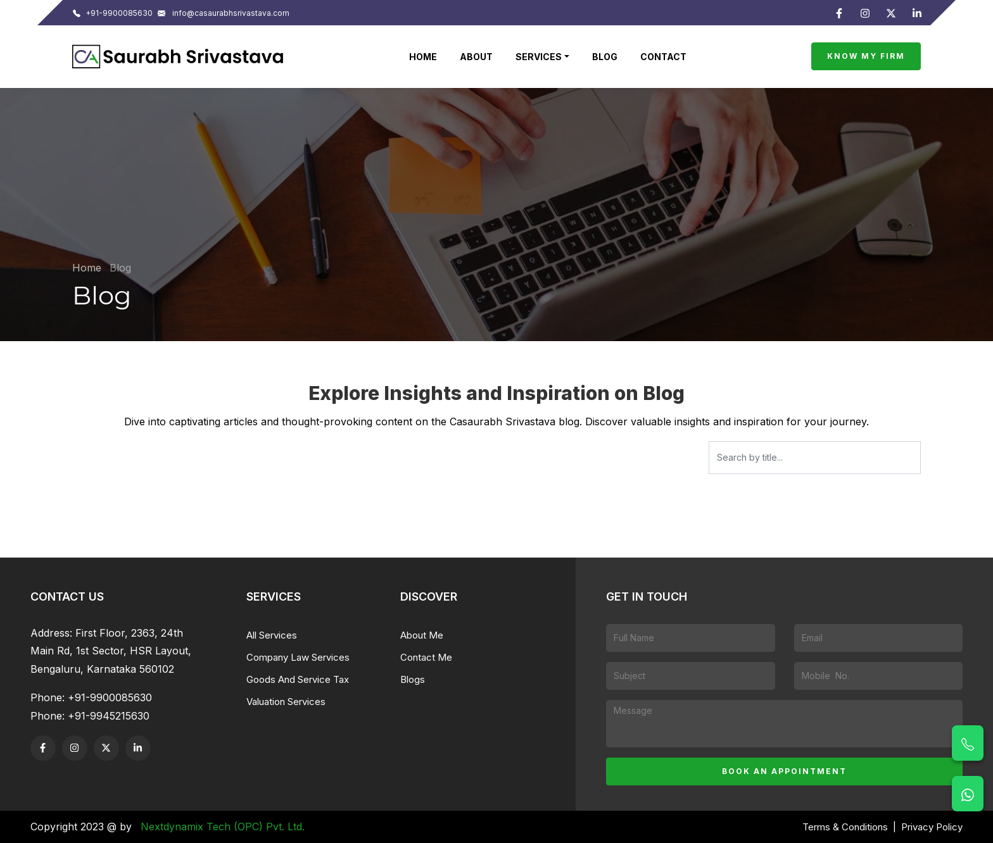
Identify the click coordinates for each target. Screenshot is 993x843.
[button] (542, 56)
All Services (271, 635)
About (476, 56)
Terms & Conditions (845, 827)
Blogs (412, 679)
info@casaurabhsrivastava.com (223, 13)
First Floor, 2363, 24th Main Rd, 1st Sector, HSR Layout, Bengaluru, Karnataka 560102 (110, 651)
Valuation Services (286, 702)
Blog (604, 56)
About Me (421, 635)
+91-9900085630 (113, 13)
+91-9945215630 (108, 715)
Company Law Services (298, 657)
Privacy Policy (932, 827)
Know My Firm (866, 56)
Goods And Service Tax (297, 679)
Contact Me (426, 657)
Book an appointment (784, 771)
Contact (663, 56)
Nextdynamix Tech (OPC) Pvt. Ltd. (223, 826)
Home (423, 56)
